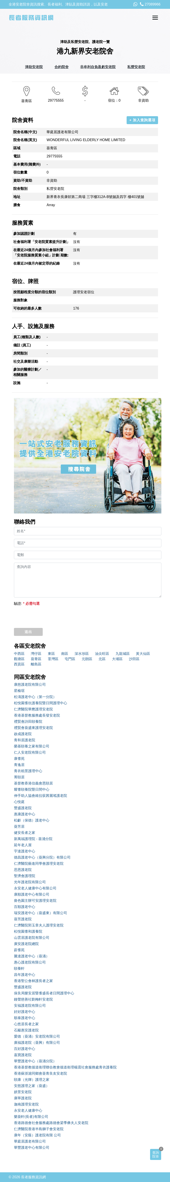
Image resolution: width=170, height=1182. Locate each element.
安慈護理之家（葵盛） (31, 1086)
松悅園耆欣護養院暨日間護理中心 (40, 703)
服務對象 (20, 300)
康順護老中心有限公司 (31, 894)
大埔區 (117, 659)
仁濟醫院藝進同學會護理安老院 (39, 863)
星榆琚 (19, 691)
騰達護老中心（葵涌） (31, 956)
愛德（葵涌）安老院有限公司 (37, 1036)
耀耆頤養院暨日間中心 (31, 789)
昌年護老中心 (24, 975)
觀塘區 (19, 659)
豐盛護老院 (23, 808)
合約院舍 (61, 67)
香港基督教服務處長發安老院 (37, 715)
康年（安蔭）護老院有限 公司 (37, 1135)
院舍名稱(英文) (25, 140)
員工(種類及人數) (27, 337)
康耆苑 (19, 758)
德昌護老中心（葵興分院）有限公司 (42, 857)
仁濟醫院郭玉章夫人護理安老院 (39, 925)
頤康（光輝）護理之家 (31, 1079)
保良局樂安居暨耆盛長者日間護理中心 (44, 993)
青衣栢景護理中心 (28, 771)
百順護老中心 (24, 907)
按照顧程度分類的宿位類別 (34, 292)
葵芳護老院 (23, 919)
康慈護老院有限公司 (30, 684)
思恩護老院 (23, 870)
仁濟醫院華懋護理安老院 (33, 709)
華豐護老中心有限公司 (31, 1147)
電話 (16, 156)
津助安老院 (34, 67)
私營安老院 (136, 67)
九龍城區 (123, 653)
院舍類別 (20, 188)
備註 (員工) (22, 345)
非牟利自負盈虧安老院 (98, 67)
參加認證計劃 (24, 233)
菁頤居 (19, 777)
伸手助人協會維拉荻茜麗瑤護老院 (40, 795)
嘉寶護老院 (23, 1055)
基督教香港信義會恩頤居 (33, 783)
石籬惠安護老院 (26, 1030)
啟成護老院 (23, 734)
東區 (51, 653)
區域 (16, 148)
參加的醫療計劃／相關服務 (27, 372)
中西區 (19, 653)
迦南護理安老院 (26, 1104)
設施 (16, 383)
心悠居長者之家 (26, 1024)
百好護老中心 (24, 1049)
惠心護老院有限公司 (30, 962)
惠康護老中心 (24, 814)
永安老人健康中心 (28, 1110)
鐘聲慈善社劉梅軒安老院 (33, 999)
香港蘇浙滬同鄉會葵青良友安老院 (40, 1073)
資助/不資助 (22, 180)
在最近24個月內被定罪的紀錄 (36, 263)
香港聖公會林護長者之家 (33, 981)
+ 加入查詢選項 (142, 120)
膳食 (16, 205)
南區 (64, 653)
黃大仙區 (143, 653)
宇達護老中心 (24, 851)
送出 (28, 632)
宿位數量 (20, 172)
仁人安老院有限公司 (30, 752)
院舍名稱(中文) (25, 132)
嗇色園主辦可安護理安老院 (35, 900)
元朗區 (87, 659)
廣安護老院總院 (26, 944)
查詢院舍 (155, 1154)
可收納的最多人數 (27, 308)
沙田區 (134, 659)
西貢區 (19, 664)
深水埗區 (82, 653)
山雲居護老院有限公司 (31, 937)
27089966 (150, 4)
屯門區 (70, 659)
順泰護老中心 (24, 1018)
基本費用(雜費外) (27, 164)
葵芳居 (19, 826)
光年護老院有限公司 (30, 882)
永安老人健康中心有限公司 (35, 888)
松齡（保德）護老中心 (31, 820)
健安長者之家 (24, 833)
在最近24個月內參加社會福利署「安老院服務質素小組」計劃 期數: (41, 252)
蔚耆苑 (19, 950)
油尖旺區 (102, 653)
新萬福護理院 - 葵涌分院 (33, 839)
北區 (102, 659)
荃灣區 (53, 659)
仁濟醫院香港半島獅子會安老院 (39, 1129)
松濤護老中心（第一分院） (35, 697)
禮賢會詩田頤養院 (28, 721)
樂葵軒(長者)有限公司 (31, 1117)
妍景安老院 (23, 1092)
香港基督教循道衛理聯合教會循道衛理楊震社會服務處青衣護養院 (65, 1067)
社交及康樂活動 (25, 361)
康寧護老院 (23, 1098)
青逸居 (19, 765)
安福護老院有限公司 (30, 1005)
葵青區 (36, 659)
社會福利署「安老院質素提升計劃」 (41, 242)
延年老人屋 (23, 845)
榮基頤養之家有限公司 (31, 746)
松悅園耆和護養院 (28, 931)
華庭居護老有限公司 (30, 1141)
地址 (16, 197)
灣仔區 (36, 653)
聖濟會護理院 (24, 876)
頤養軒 (19, 968)
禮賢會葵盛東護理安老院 (33, 728)
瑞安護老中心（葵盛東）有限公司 (40, 913)
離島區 (36, 664)
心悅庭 (19, 802)
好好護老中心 (24, 1012)
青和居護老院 (24, 740)
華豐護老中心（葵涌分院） (35, 1061)
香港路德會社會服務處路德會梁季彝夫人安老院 (51, 1123)
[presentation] (47, 615)
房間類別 (20, 353)
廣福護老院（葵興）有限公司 (37, 1042)
